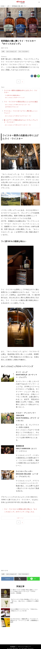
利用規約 (12, 647)
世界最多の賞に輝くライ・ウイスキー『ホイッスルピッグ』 (18, 42)
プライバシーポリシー (24, 647)
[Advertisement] (20, 542)
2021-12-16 (4, 48)
